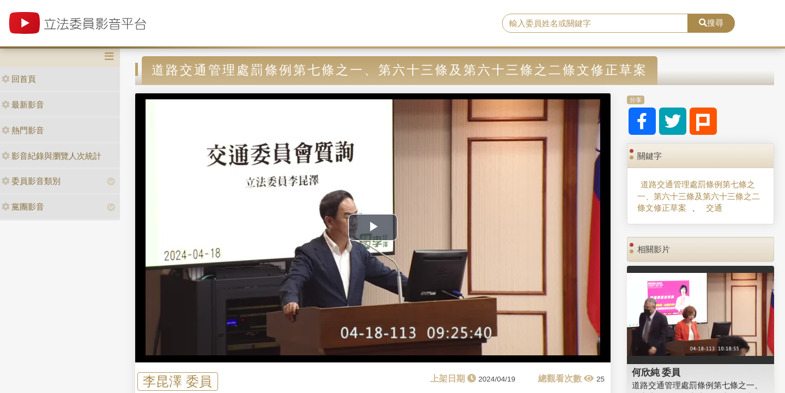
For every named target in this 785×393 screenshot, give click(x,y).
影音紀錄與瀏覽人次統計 (51, 155)
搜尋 (711, 22)
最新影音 (23, 104)
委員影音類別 (31, 181)
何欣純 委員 (656, 372)
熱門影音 (23, 130)
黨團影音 (23, 206)
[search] (595, 23)
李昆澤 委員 (177, 381)
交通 (714, 207)
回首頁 (19, 79)
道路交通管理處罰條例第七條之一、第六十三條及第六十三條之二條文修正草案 (698, 196)
